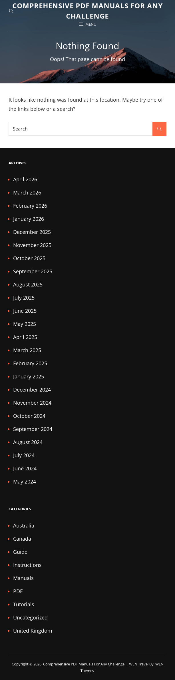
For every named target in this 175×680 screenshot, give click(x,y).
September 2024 (32, 429)
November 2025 (32, 245)
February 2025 (30, 363)
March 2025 (27, 350)
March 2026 (27, 192)
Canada (22, 538)
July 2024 (24, 455)
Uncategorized (30, 617)
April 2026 (25, 179)
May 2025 (24, 323)
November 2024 (32, 402)
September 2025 (32, 271)
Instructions (27, 564)
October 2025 (29, 258)
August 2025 (28, 284)
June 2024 (25, 468)
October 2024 (29, 415)
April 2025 (25, 337)
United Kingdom (32, 630)
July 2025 (24, 297)
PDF (18, 591)
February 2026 (30, 205)
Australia (23, 525)
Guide (20, 551)
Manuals (23, 578)
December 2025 (32, 231)
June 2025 (25, 310)
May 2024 (24, 481)
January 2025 (28, 376)
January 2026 (28, 218)
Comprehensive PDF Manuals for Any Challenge (84, 664)
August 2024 (28, 442)
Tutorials (23, 604)
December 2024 (32, 389)
